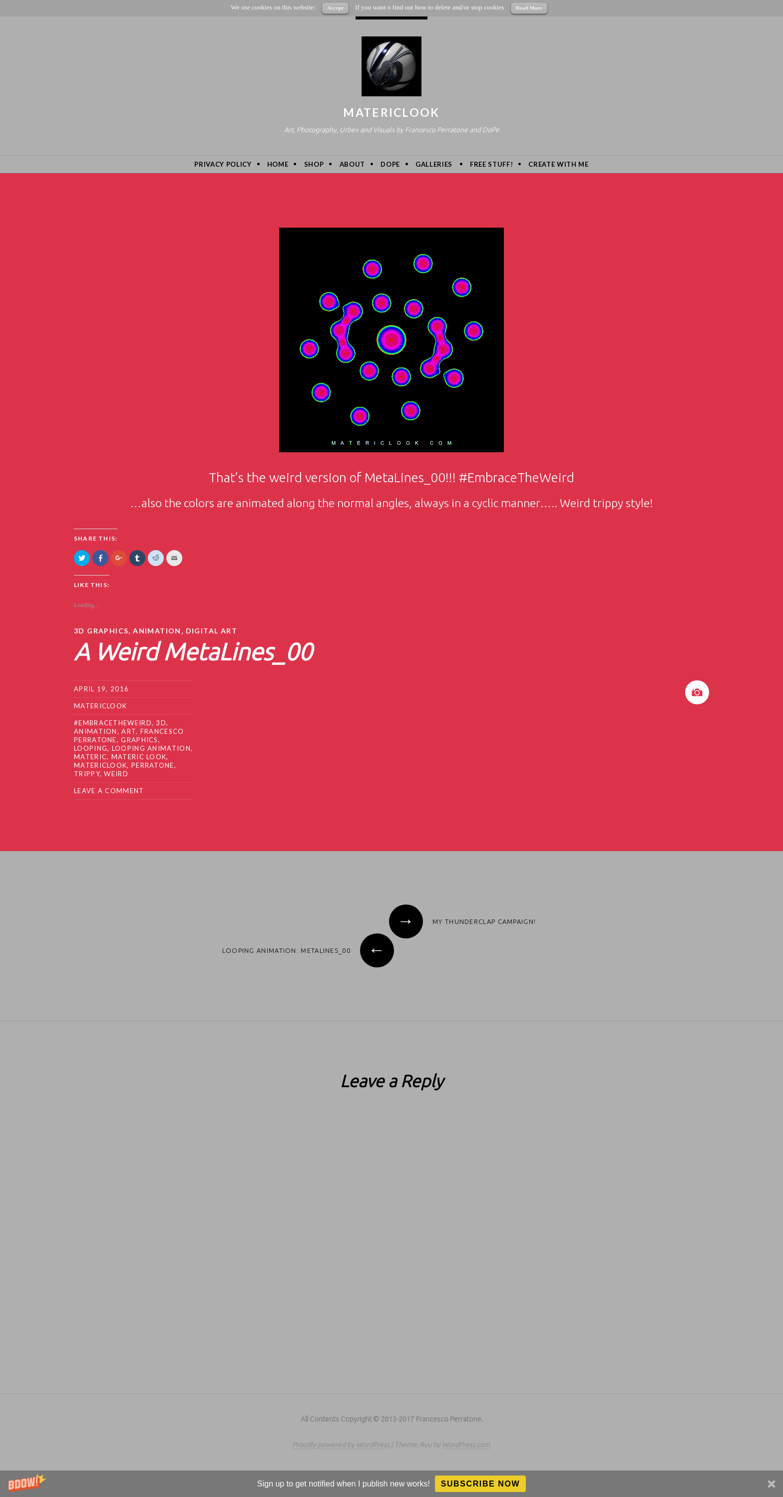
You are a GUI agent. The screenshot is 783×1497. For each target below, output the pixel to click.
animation (157, 630)
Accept (335, 7)
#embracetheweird (113, 723)
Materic (90, 757)
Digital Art (211, 630)
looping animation (151, 748)
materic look (139, 757)
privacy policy (222, 164)
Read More (529, 7)
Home (278, 164)
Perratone (152, 765)
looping (90, 748)
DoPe (390, 164)
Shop (314, 164)
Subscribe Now (480, 1484)
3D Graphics (101, 630)
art (128, 731)
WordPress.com (466, 1445)
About (352, 164)
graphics (139, 740)
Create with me (558, 164)
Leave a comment (109, 791)
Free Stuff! (491, 164)
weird (116, 774)
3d (161, 723)
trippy (87, 774)
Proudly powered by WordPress (341, 1445)
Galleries (433, 164)
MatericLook (391, 112)
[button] (391, 1484)
